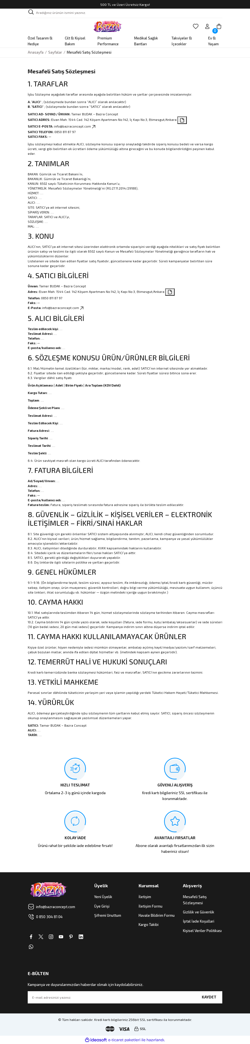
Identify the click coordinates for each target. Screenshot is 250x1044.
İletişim (145, 896)
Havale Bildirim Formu (157, 915)
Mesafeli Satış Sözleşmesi (195, 899)
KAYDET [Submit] (209, 997)
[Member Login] (207, 26)
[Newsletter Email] (125, 997)
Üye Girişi (101, 906)
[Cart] (219, 26)
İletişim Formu (150, 906)
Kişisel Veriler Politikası (202, 930)
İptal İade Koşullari (198, 921)
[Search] (125, 13)
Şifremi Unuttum (107, 915)
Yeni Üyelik (103, 896)
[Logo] (107, 26)
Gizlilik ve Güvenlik (198, 912)
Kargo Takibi (149, 924)
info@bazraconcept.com (75, 126)
